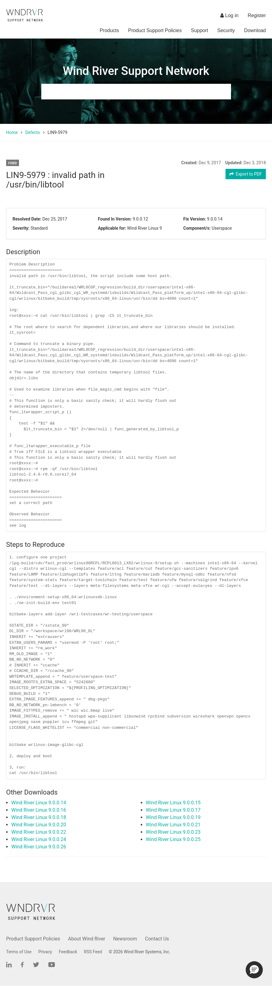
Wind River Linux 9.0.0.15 (173, 803)
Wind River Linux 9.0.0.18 (38, 817)
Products (109, 30)
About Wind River (86, 939)
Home (12, 132)
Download (255, 30)
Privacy (45, 951)
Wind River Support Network (136, 71)
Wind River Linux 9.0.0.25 (173, 839)
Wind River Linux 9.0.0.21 (173, 825)
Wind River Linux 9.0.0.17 (173, 810)
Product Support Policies (155, 30)
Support (199, 30)
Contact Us (157, 939)
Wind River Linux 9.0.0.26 (38, 847)
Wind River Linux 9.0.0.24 (38, 839)
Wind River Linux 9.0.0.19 (173, 817)
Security (226, 30)
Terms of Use (19, 951)
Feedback (68, 951)
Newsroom (125, 939)
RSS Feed (93, 951)
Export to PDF (245, 174)
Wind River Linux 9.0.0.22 (38, 832)
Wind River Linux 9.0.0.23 (173, 832)
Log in (229, 15)
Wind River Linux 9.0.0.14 (38, 803)
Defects (32, 132)
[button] (254, 969)
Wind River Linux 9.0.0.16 (38, 810)
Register (257, 15)
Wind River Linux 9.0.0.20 (38, 825)
